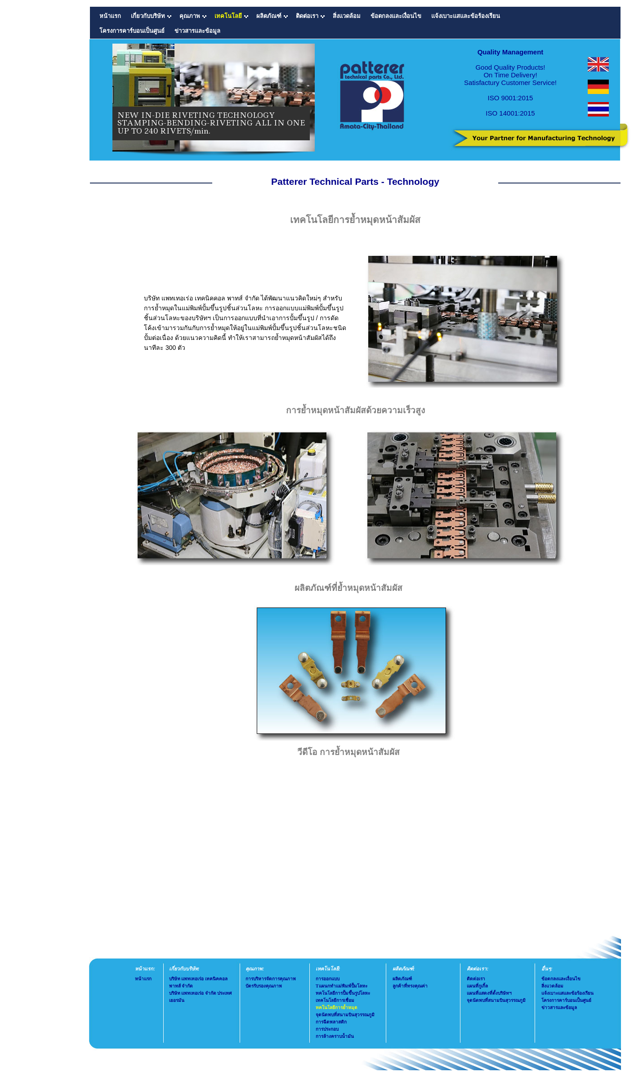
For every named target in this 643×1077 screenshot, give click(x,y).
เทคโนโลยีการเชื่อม (335, 1000)
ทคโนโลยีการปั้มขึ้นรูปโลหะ (343, 993)
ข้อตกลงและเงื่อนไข (396, 16)
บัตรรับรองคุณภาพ (264, 985)
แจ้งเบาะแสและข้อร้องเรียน (465, 16)
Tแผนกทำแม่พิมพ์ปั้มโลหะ (341, 985)
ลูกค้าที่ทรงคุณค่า (410, 985)
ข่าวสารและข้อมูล (197, 30)
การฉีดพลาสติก (331, 1021)
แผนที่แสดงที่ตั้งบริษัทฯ (489, 993)
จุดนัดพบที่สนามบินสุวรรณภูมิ (345, 1014)
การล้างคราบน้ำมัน (335, 1036)
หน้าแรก (110, 16)
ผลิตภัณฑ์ (402, 978)
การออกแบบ (327, 978)
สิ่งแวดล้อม (347, 16)
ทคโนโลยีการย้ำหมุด (336, 1007)
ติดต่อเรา (476, 978)
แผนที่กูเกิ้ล (477, 985)
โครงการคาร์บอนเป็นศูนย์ (132, 30)
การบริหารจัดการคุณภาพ (271, 978)
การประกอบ (327, 1029)
